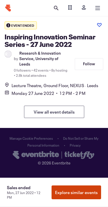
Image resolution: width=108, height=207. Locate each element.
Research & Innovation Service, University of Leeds (40, 59)
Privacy (75, 145)
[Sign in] (84, 8)
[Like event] (99, 25)
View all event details (54, 112)
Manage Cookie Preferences (31, 138)
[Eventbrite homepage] (54, 155)
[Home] (8, 8)
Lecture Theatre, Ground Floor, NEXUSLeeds (51, 85)
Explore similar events (76, 192)
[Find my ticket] (70, 8)
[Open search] (56, 8)
